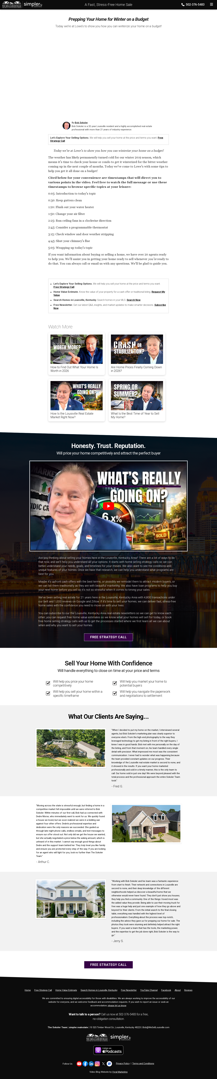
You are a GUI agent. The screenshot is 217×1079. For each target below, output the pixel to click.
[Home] (21, 4)
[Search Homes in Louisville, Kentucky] (99, 990)
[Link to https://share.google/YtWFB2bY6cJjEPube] (109, 1063)
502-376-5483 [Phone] (193, 4)
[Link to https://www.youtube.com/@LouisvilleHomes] (79, 1063)
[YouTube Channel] (149, 990)
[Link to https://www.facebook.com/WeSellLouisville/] (85, 1063)
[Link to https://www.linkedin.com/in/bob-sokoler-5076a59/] (91, 1063)
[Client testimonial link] (70, 748)
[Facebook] (166, 990)
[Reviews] (188, 990)
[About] (178, 990)
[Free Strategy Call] (43, 990)
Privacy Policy (123, 1063)
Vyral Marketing (119, 1072)
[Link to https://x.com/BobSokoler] (103, 1063)
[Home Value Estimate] (66, 990)
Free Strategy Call (63, 287)
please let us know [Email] (117, 1005)
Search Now (133, 300)
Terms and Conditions (143, 1063)
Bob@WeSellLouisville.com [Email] (156, 1027)
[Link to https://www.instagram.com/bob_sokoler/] (97, 1063)
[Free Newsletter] (129, 990)
